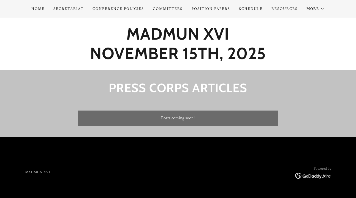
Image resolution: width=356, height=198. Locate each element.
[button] (315, 9)
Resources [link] (284, 8)
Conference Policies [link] (118, 8)
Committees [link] (168, 8)
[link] (178, 58)
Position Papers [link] (211, 8)
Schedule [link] (251, 8)
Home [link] (38, 8)
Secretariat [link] (68, 8)
